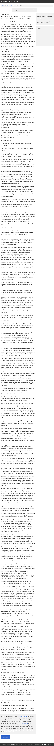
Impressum (16, 1)
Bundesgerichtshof (22, 716)
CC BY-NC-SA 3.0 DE (23, 723)
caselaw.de (13, 744)
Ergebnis (12, 5)
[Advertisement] (45, 37)
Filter (7, 5)
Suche (10, 1)
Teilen (33, 10)
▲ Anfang (5, 737)
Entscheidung (19, 5)
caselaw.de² (4, 1)
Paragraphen (17, 10)
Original (26, 10)
